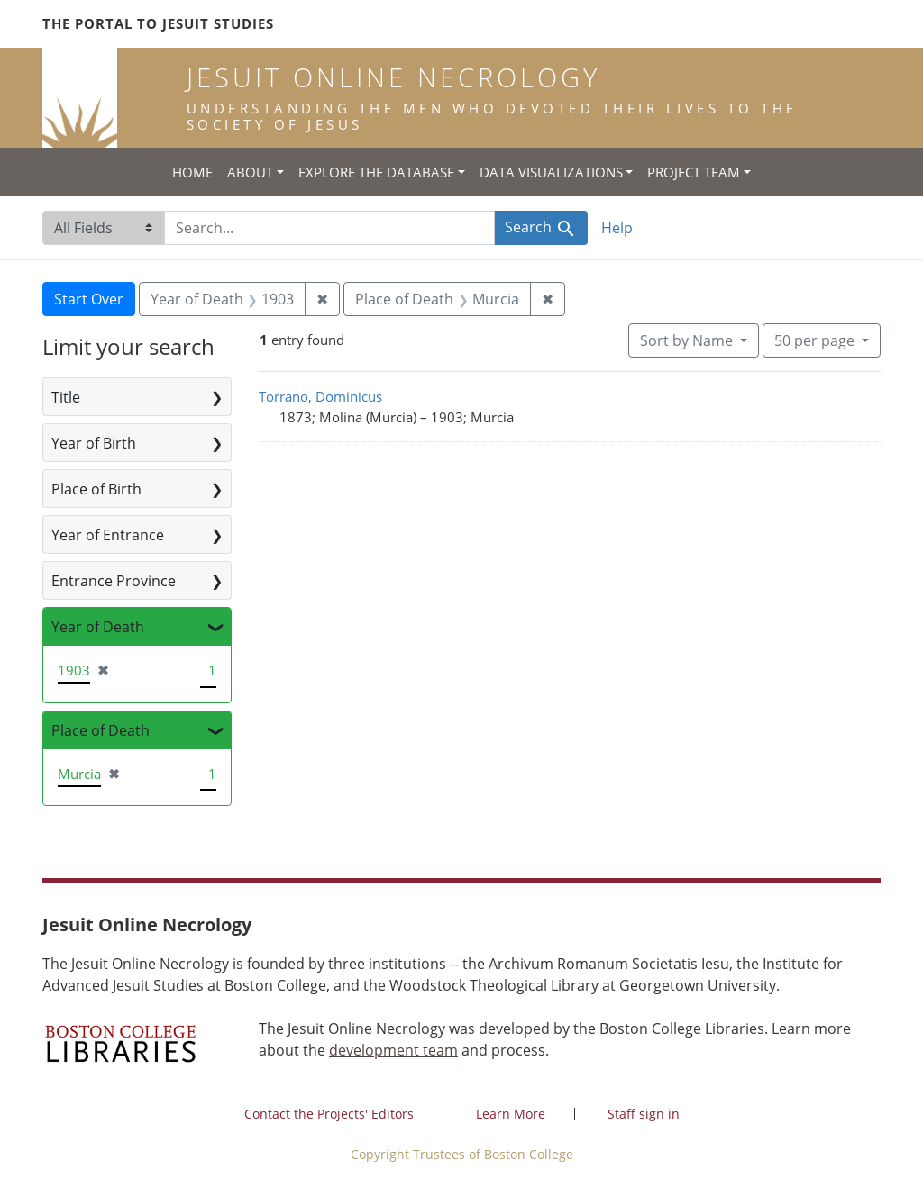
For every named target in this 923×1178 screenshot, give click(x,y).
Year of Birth (93, 443)
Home (192, 172)
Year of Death (97, 627)
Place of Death (100, 730)
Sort (688, 340)
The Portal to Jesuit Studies (158, 23)
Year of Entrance (107, 535)
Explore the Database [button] (376, 172)
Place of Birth (96, 489)
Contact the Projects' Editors (329, 1113)
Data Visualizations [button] (551, 172)
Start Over (88, 299)
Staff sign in (644, 1113)
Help (617, 228)
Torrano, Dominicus (320, 396)
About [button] (250, 172)
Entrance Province (113, 581)
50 (816, 339)
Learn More (510, 1113)
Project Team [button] (693, 172)
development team (393, 1050)
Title (65, 397)
